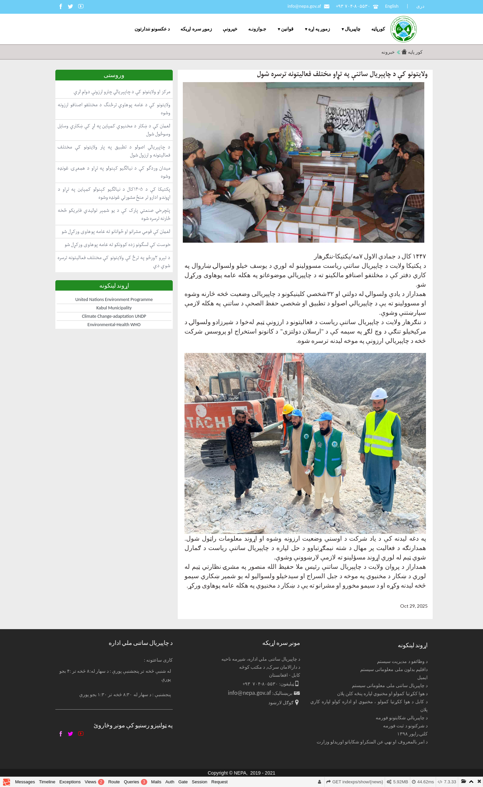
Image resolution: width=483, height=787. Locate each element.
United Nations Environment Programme (114, 299)
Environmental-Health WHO (114, 324)
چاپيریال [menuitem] (353, 29)
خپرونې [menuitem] (230, 29)
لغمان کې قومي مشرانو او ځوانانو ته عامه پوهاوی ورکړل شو (115, 231)
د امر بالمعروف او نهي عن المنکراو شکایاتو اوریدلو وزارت (372, 742)
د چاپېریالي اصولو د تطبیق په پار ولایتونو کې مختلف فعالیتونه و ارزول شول (114, 151)
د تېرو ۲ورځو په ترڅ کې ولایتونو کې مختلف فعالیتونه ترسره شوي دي (114, 261)
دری (420, 6)
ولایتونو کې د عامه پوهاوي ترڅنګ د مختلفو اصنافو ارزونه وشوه (114, 109)
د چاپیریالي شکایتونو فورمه (402, 718)
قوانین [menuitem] (287, 29)
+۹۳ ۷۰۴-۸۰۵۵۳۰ (353, 6)
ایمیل (422, 677)
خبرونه (388, 52)
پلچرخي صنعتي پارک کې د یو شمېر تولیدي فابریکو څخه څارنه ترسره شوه (114, 214)
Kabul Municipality (113, 308)
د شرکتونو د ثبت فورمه (405, 726)
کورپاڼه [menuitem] (378, 29)
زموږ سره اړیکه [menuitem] (196, 29)
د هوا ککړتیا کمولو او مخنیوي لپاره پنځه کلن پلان (382, 694)
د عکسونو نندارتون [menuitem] (152, 29)
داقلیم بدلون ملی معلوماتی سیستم (394, 669)
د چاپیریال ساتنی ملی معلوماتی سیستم (390, 685)
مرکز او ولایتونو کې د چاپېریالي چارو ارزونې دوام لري (121, 91)
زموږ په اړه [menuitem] (319, 29)
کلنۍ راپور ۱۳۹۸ (412, 734)
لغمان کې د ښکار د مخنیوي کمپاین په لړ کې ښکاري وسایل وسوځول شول (114, 130)
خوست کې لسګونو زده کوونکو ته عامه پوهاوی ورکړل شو (117, 244)
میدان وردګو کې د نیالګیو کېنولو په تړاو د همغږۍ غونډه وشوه (114, 172)
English (391, 6)
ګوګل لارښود (280, 703)
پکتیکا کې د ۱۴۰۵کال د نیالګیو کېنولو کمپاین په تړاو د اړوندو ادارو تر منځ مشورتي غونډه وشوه (114, 193)
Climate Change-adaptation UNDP (114, 316)
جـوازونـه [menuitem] (257, 29)
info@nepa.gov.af (304, 6)
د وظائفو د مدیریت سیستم (402, 661)
